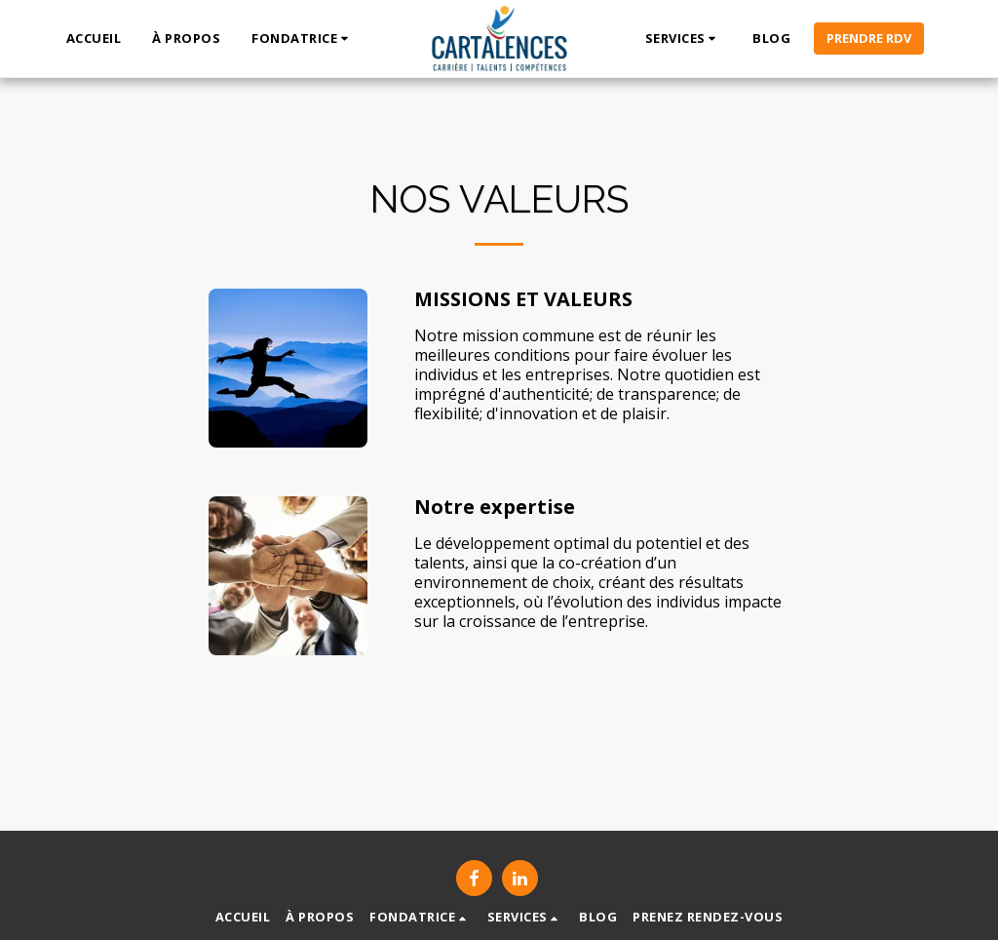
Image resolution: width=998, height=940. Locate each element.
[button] (302, 39)
